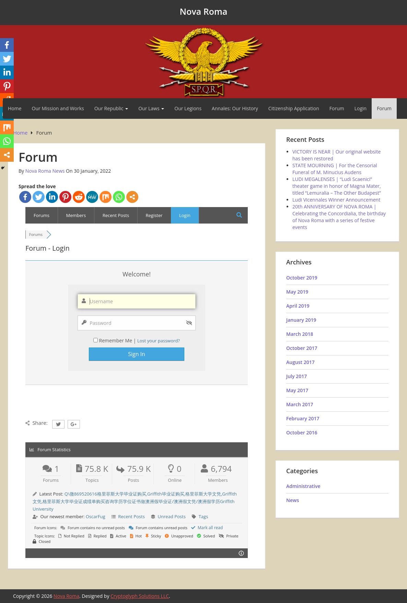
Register (154, 215)
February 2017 (302, 418)
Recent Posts (116, 215)
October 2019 (301, 277)
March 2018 (299, 334)
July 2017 (296, 376)
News (292, 500)
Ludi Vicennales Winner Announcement (336, 199)
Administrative (303, 486)
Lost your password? (158, 341)
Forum (336, 108)
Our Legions (187, 108)
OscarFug (95, 516)
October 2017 (301, 348)
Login (360, 108)
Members (76, 215)
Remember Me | (118, 340)
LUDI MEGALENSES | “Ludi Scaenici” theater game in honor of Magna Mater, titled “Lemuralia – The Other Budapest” (336, 186)
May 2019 (297, 291)
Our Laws (151, 108)
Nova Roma (204, 11)
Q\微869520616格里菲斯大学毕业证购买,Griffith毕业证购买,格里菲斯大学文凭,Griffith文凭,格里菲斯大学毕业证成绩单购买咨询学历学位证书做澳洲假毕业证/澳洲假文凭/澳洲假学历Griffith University (135, 501)
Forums (41, 215)
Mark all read (207, 528)
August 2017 (300, 362)
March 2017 (299, 404)
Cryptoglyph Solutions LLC (140, 596)
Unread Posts (172, 516)
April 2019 (297, 306)
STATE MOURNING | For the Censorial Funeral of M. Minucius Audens (334, 168)
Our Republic (111, 108)
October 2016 (301, 432)
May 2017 (297, 390)
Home (15, 108)
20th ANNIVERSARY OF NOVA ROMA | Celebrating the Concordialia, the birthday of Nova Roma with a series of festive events (339, 216)
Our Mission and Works (58, 108)
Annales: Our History (235, 108)
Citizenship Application (293, 108)
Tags (203, 516)
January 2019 (301, 320)
